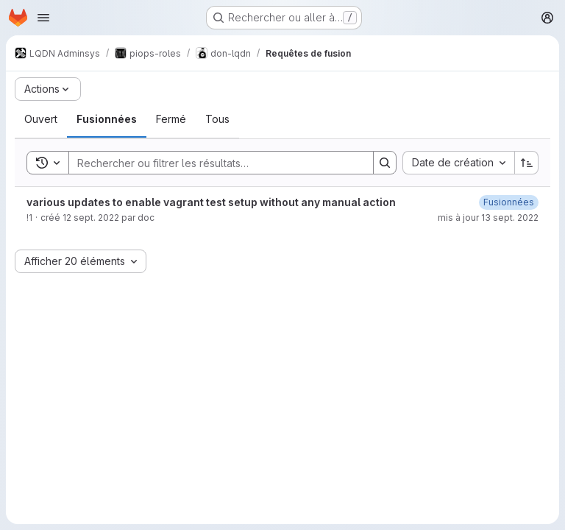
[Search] (213, 163)
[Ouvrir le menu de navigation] (43, 17)
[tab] (41, 119)
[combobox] (458, 162)
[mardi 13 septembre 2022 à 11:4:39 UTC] (509, 202)
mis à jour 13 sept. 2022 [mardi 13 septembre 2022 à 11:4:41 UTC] (488, 217)
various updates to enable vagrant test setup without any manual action (211, 202)
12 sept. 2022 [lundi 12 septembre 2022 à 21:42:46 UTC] (91, 217)
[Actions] (48, 89)
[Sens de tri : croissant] (527, 162)
